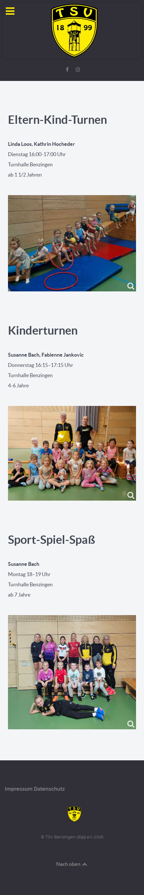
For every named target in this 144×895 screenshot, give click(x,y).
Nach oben (72, 864)
